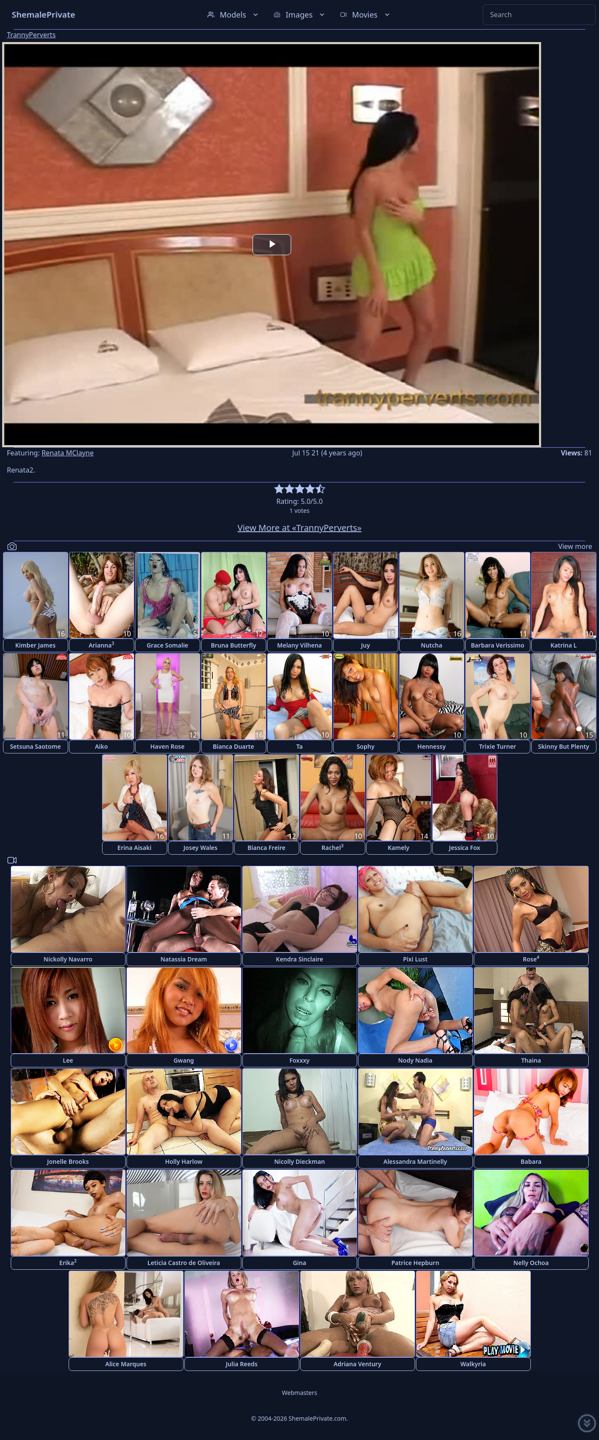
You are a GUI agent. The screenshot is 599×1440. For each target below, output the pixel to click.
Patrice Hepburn (415, 1263)
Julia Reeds (241, 1364)
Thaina (531, 1060)
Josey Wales (200, 848)
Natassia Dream (183, 959)
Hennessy (431, 746)
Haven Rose (168, 746)
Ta (299, 746)
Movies (365, 14)
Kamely (398, 848)
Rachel (332, 847)
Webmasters (299, 1393)
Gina (299, 1263)
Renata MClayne (68, 453)
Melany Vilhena (299, 645)
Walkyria (473, 1364)
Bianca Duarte (233, 746)
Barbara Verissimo (497, 645)
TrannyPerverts (31, 34)
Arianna (101, 644)
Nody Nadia (415, 1060)
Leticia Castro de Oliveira (183, 1263)
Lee (68, 1060)
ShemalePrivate (43, 14)
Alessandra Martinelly (415, 1161)
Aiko (101, 746)
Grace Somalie (167, 645)
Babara (531, 1161)
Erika (67, 1262)
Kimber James (35, 645)
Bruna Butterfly (233, 645)
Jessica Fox (464, 848)
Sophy (366, 746)
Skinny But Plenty (564, 746)
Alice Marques (126, 1364)
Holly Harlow (183, 1161)
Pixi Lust (415, 959)
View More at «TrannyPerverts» (299, 527)
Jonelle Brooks (68, 1161)
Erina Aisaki (134, 848)
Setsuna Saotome (35, 746)
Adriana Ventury (357, 1364)
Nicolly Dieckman (299, 1161)
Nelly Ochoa (530, 1263)
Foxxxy (299, 1060)
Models (234, 14)
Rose (531, 958)
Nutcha (431, 645)
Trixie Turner (497, 746)
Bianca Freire (266, 848)
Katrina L (564, 645)
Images (300, 14)
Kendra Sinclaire (299, 959)
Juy (365, 645)
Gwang (184, 1060)
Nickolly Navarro (68, 959)
